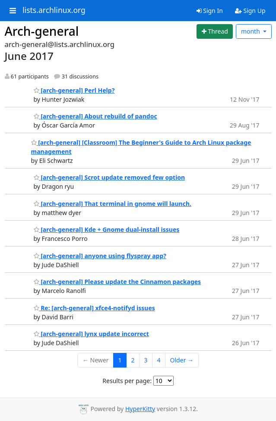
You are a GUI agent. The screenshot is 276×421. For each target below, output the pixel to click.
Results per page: (127, 381)
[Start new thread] (215, 31)
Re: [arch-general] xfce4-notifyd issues (94, 308)
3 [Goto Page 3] (146, 360)
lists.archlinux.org (54, 10)
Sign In (210, 10)
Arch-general (42, 31)
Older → (182, 360)
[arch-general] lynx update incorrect (91, 334)
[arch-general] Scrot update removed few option (109, 177)
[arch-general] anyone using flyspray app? (100, 256)
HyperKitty (140, 409)
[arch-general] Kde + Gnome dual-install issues (107, 229)
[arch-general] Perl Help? (74, 90)
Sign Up (250, 10)
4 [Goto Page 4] (159, 360)
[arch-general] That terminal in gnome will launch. (112, 204)
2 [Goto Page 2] (133, 360)
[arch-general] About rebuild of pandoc (95, 116)
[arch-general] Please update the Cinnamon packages (117, 282)
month (251, 31)
